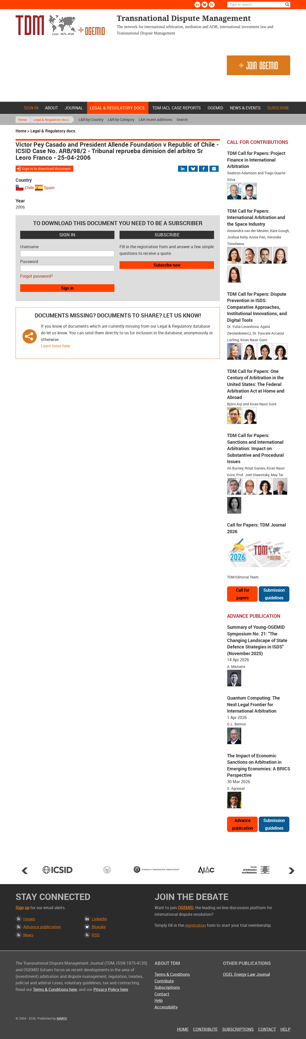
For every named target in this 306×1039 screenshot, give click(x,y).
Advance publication (242, 824)
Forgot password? (36, 276)
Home (17, 108)
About (51, 108)
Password (29, 261)
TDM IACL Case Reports (176, 108)
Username (29, 246)
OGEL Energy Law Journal (246, 974)
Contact (162, 994)
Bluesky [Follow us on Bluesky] (205, 5)
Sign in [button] (67, 288)
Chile (29, 187)
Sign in (31, 108)
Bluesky (99, 927)
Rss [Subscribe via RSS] (212, 5)
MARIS (62, 1018)
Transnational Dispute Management (60, 25)
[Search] (258, 5)
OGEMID (215, 108)
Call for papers (242, 594)
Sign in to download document (46, 168)
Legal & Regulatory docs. (118, 108)
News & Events (245, 108)
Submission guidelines (274, 594)
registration (195, 925)
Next (291, 870)
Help (159, 1000)
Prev (25, 870)
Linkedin (99, 919)
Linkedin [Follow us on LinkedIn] (197, 5)
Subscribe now (167, 265)
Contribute (164, 981)
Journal (74, 108)
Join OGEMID (258, 65)
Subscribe (278, 108)
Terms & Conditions (172, 974)
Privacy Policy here (110, 989)
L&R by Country (91, 119)
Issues (29, 919)
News (28, 935)
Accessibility (166, 1007)
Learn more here (55, 346)
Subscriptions (167, 987)
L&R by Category (121, 119)
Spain (49, 187)
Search (182, 119)
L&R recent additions (155, 119)
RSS (96, 935)
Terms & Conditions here (55, 989)
